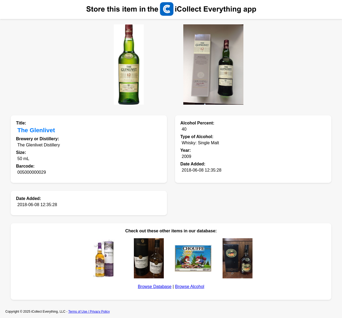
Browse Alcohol (189, 286)
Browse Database (155, 286)
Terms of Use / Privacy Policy (89, 311)
